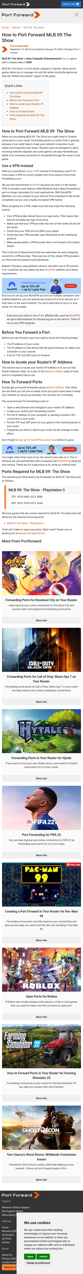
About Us (7, 1254)
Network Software (12, 1231)
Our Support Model (12, 1211)
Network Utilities (54, 371)
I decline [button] (43, 1256)
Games (16, 27)
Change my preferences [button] (38, 1263)
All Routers (8, 1234)
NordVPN (34, 184)
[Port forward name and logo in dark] (21, 15)
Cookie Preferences (13, 1262)
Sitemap (6, 1221)
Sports (66, 58)
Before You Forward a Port (24, 100)
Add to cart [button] (71, 4)
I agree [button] (30, 1256)
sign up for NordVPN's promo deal (37, 439)
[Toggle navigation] (76, 15)
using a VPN (32, 171)
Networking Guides (12, 1214)
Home (5, 27)
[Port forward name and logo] (16, 3)
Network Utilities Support (16, 1207)
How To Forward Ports (22, 111)
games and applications (31, 533)
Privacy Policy (9, 1258)
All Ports (6, 1238)
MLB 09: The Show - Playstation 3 (25, 523)
